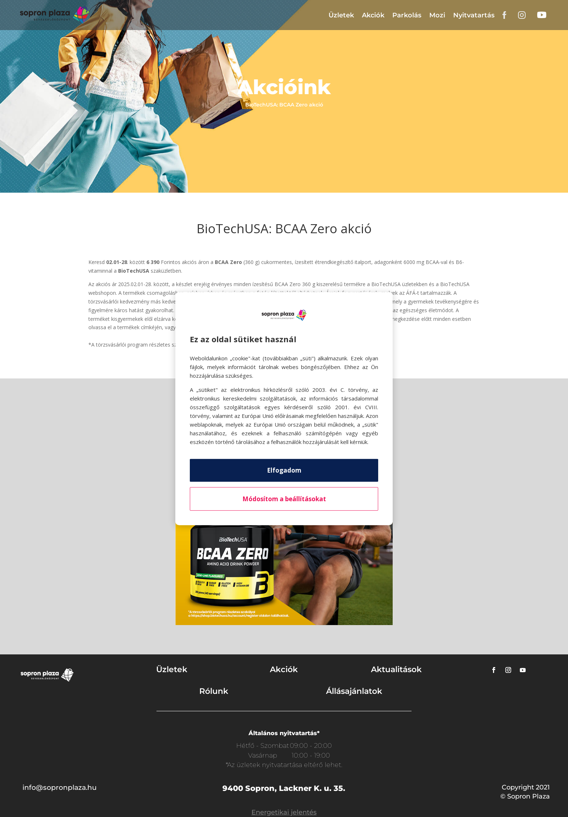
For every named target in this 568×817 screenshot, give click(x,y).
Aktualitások (396, 669)
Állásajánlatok (354, 691)
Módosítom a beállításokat (284, 499)
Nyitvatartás (473, 15)
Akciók (373, 15)
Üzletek (341, 15)
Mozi (437, 15)
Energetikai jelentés (284, 812)
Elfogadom (284, 470)
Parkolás (406, 15)
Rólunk (213, 691)
